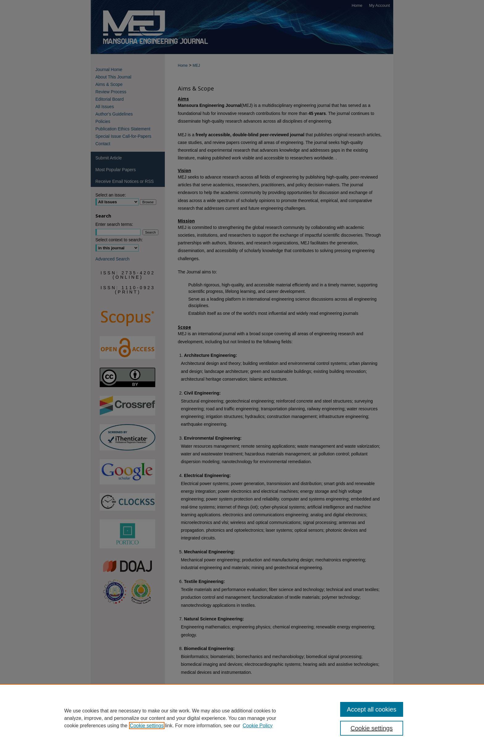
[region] (242, 718)
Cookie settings (147, 725)
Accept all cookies (371, 709)
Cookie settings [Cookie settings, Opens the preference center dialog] (372, 728)
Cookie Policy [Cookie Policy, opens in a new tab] (258, 725)
